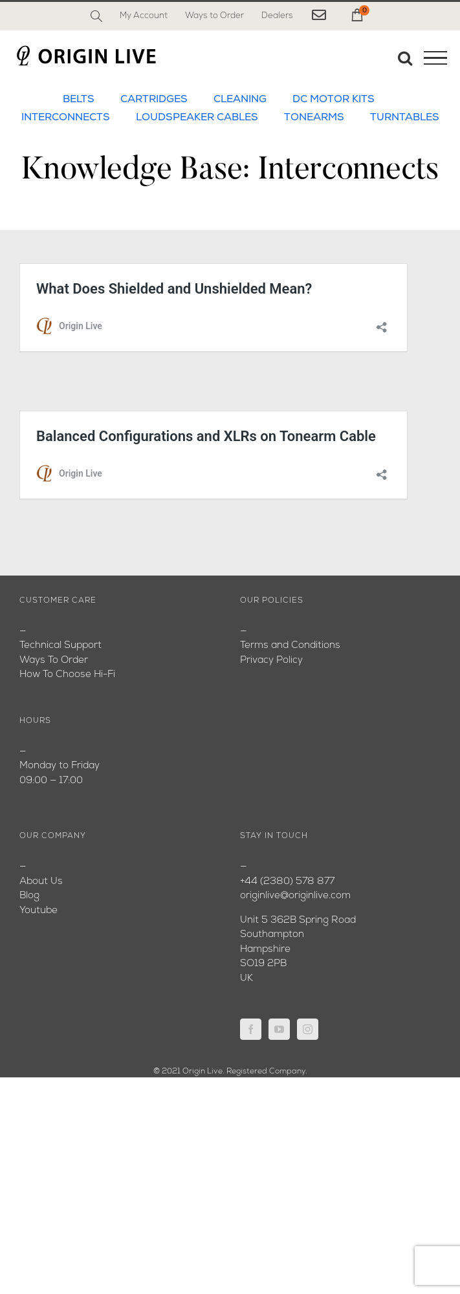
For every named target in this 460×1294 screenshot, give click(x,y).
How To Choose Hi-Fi (67, 675)
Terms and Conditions (290, 646)
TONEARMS (314, 118)
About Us (41, 882)
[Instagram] (307, 1029)
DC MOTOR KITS (333, 99)
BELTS (78, 99)
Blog (29, 896)
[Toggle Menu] (435, 58)
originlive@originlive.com (295, 896)
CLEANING (240, 99)
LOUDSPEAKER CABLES (197, 118)
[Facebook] (250, 1029)
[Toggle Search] (405, 57)
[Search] (96, 16)
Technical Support (60, 646)
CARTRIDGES (154, 99)
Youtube (38, 911)
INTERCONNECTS (65, 118)
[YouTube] (279, 1029)
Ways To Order (53, 660)
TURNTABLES (404, 118)
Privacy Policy (271, 660)
